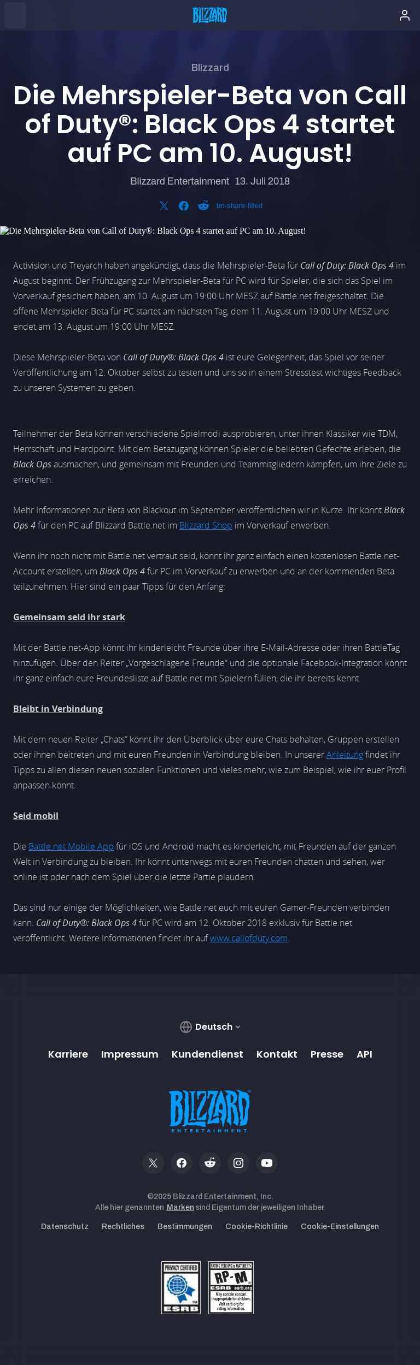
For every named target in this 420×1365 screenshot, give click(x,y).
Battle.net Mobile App (71, 846)
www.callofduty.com (249, 938)
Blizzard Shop (205, 525)
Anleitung (344, 755)
